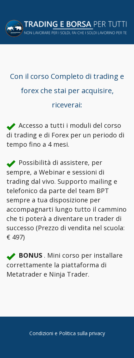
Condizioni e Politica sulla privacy (67, 333)
